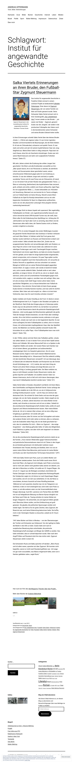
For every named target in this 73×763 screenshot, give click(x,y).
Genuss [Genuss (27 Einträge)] (62, 673)
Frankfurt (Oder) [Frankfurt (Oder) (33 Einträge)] (42, 673)
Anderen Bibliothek (34, 594)
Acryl (18, 15)
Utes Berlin (11, 741)
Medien (60, 15)
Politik (16, 19)
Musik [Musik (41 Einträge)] (49, 681)
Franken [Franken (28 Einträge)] (59, 671)
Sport (22, 19)
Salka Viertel (43, 629)
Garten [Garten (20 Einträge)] (58, 673)
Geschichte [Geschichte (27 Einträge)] (41, 676)
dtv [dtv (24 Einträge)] (48, 671)
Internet (47, 15)
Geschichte (39, 15)
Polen (32, 629)
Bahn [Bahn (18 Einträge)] (53, 666)
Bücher (30, 15)
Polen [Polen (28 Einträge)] (61, 681)
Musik (10, 19)
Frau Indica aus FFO (14, 731)
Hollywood (53, 627)
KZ (29, 629)
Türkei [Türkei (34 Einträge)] (61, 685)
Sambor (49, 629)
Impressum (42, 19)
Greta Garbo (46, 627)
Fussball (39, 627)
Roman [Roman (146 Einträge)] (46, 685)
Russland (36, 629)
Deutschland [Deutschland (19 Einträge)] (60, 668)
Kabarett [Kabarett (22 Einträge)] (44, 678)
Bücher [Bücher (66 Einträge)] (50, 669)
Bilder (24, 15)
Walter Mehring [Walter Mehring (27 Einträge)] (55, 688)
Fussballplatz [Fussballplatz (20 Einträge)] (54, 673)
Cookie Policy (27, 760)
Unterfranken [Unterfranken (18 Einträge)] (48, 688)
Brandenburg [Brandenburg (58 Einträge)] (42, 669)
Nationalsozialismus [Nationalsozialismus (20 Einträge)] (55, 681)
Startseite (11, 15)
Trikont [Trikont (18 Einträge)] (58, 685)
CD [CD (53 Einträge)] (54, 669)
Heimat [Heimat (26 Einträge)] (56, 676)
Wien (58, 629)
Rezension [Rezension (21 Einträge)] (40, 685)
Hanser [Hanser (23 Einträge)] (52, 676)
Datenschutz (52, 19)
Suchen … (11, 662)
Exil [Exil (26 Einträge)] (56, 671)
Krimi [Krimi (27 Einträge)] (50, 678)
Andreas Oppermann (18, 7)
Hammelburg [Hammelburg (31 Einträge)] (47, 676)
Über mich (11, 22)
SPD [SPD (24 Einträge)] (56, 685)
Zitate (61, 19)
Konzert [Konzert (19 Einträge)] (47, 678)
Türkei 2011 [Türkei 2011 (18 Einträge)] (40, 688)
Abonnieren (45, 714)
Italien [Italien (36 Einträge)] (40, 678)
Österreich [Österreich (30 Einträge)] (61, 688)
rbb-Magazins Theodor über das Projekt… (43, 589)
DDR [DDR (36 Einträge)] (56, 669)
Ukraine (54, 629)
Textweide (11, 739)
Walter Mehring (31, 19)
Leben (54, 15)
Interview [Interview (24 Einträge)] (60, 676)
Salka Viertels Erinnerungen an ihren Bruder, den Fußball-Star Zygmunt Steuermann (36, 88)
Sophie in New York (14, 736)
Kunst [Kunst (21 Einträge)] (53, 678)
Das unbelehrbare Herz (30, 627)
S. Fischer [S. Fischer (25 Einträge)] (52, 685)
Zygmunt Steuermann (19, 632)
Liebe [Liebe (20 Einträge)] (56, 678)
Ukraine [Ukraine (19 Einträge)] (44, 688)
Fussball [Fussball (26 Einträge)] (49, 673)
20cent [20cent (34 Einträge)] (40, 666)
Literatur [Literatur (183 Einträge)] (42, 681)
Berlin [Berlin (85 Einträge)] (57, 666)
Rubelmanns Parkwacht (15, 734)
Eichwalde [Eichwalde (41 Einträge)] (52, 671)
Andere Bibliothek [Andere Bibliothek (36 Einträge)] (47, 666)
